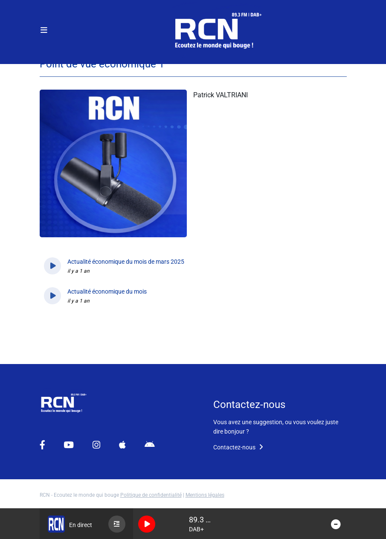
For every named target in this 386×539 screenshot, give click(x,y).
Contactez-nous (238, 447)
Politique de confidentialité (151, 495)
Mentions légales (205, 495)
